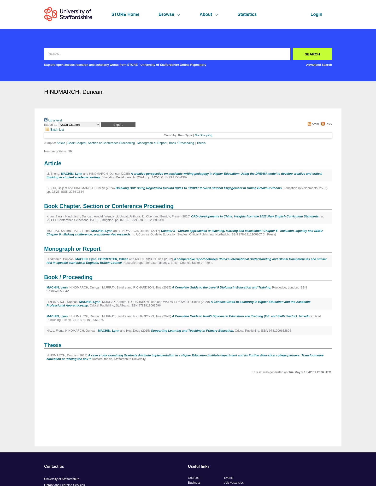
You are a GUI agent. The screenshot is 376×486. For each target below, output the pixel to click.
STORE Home (126, 14)
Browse (169, 14)
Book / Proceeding (181, 143)
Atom (312, 124)
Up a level (53, 120)
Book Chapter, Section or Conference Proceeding (101, 143)
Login (316, 14)
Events (228, 478)
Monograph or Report (152, 143)
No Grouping (203, 135)
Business (194, 482)
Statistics (247, 14)
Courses (194, 478)
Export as (50, 124)
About (209, 14)
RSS (326, 124)
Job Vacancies (234, 482)
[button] (118, 124)
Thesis (201, 143)
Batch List (54, 129)
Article (61, 143)
